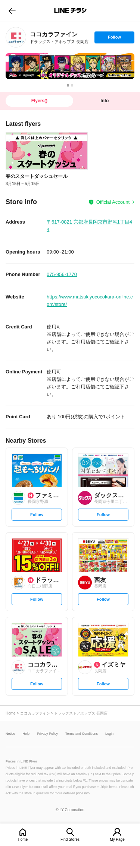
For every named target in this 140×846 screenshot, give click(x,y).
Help (26, 734)
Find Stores (70, 839)
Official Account (113, 202)
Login (109, 734)
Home (23, 839)
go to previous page (12, 10)
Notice (10, 734)
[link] (16, 37)
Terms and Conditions (81, 734)
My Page (117, 839)
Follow (114, 38)
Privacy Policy (47, 734)
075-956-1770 (62, 274)
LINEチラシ (70, 10)
